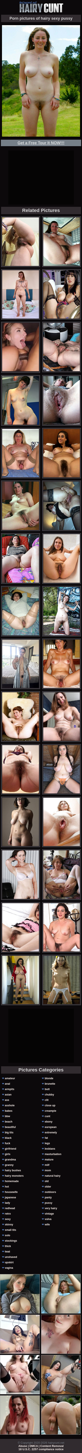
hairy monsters (14, 1175)
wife (47, 1224)
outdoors (50, 1192)
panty (48, 1197)
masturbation (53, 1154)
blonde (49, 1078)
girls (7, 1154)
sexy (8, 1219)
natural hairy (52, 1175)
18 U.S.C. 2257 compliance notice (41, 1449)
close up (50, 1105)
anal (7, 1083)
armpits (9, 1089)
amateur (10, 1078)
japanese (10, 1197)
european (50, 1127)
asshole (10, 1105)
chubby (49, 1094)
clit (46, 1100)
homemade (12, 1181)
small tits (10, 1229)
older (48, 1186)
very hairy (51, 1208)
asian (8, 1094)
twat (7, 1251)
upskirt (9, 1262)
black (8, 1137)
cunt (47, 1116)
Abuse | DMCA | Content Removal (41, 1446)
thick (8, 1246)
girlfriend (10, 1148)
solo (7, 1235)
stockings (11, 1240)
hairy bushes (13, 1170)
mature (49, 1159)
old (47, 1181)
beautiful (10, 1127)
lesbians (50, 1148)
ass (7, 1100)
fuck (7, 1143)
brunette (50, 1083)
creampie (50, 1110)
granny (9, 1165)
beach (8, 1121)
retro (8, 1213)
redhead (10, 1208)
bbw (7, 1116)
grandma (10, 1159)
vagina (9, 1267)
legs (47, 1143)
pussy (48, 1202)
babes (8, 1110)
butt (47, 1089)
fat (46, 1137)
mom (48, 1170)
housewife (11, 1192)
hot (7, 1186)
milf (47, 1165)
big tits (9, 1132)
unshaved (11, 1257)
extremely (51, 1132)
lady (7, 1202)
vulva (48, 1219)
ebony (48, 1121)
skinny (9, 1224)
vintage (49, 1213)
